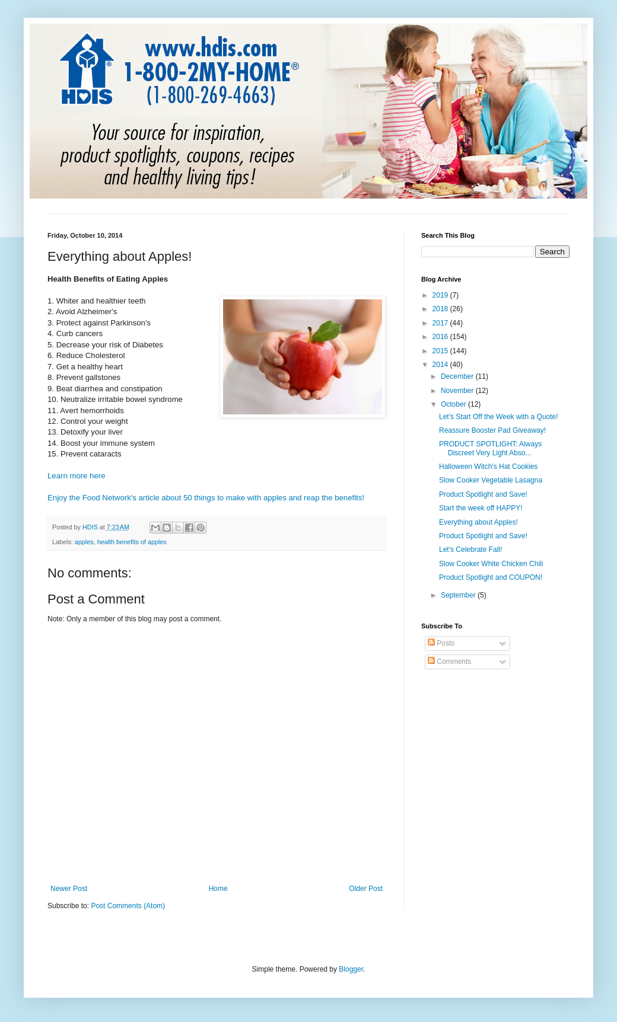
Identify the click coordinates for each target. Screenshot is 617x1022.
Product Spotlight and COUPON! (490, 577)
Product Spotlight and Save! (483, 494)
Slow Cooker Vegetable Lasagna (490, 480)
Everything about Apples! (478, 522)
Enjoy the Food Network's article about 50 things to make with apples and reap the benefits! (205, 497)
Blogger (351, 969)
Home (218, 888)
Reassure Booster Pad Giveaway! (492, 430)
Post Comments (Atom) (128, 906)
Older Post (366, 888)
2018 (441, 309)
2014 (441, 364)
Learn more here (76, 475)
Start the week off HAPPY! (481, 508)
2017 (441, 323)
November (458, 391)
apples (84, 541)
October (454, 404)
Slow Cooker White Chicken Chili (491, 564)
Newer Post (68, 888)
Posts (441, 643)
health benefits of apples (132, 541)
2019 (441, 295)
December (458, 376)
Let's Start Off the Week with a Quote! (498, 417)
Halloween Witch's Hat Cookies (488, 466)
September (459, 595)
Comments (449, 661)
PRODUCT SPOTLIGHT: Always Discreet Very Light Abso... (490, 448)
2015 (441, 351)
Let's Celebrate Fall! (470, 549)
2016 (441, 337)
